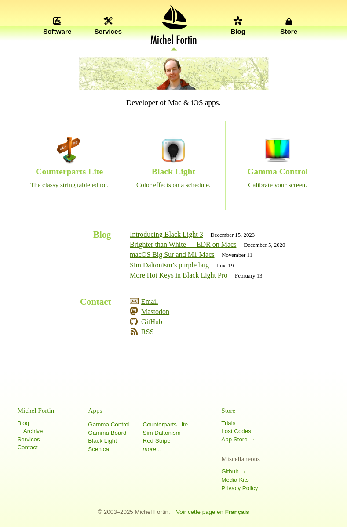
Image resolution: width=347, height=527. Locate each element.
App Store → (238, 439)
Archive (33, 431)
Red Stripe (157, 440)
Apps (95, 410)
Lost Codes (236, 431)
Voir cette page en (212, 512)
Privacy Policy (239, 488)
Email (149, 301)
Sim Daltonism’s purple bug (169, 265)
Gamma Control (108, 424)
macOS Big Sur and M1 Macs (172, 254)
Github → (233, 471)
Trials (228, 423)
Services (108, 31)
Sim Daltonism (162, 433)
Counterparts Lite (165, 424)
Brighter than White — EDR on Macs (183, 244)
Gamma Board (107, 433)
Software (57, 31)
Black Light (102, 440)
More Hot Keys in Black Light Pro (178, 275)
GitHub (151, 321)
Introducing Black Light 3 (166, 234)
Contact (27, 447)
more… (152, 449)
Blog (237, 31)
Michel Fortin (35, 410)
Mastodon (155, 311)
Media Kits (234, 479)
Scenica (98, 449)
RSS (147, 332)
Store (288, 31)
